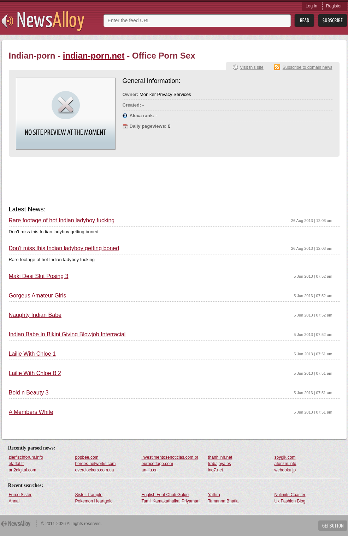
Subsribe (332, 20)
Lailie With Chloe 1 (32, 354)
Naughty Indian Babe (35, 315)
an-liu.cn (150, 470)
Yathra (214, 494)
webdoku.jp (285, 470)
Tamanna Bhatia (223, 501)
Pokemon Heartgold (94, 501)
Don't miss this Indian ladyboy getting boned (64, 248)
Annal (14, 501)
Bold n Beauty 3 (29, 393)
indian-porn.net (94, 55)
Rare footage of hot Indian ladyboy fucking (62, 220)
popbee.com (87, 457)
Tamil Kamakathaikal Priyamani (171, 501)
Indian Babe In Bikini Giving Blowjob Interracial (67, 334)
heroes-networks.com (95, 463)
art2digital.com (22, 470)
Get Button (332, 525)
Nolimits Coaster (290, 494)
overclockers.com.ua (94, 470)
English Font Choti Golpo (165, 494)
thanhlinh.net (220, 457)
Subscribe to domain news (307, 67)
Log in (311, 6)
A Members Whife (31, 412)
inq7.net (215, 470)
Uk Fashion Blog (290, 501)
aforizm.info (285, 463)
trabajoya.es (219, 463)
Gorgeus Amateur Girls (37, 296)
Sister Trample (88, 494)
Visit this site (251, 67)
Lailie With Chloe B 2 (35, 373)
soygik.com (285, 457)
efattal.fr (16, 463)
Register (334, 6)
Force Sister (20, 494)
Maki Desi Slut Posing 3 (39, 276)
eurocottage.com (157, 463)
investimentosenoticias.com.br (170, 457)
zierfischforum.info (26, 457)
